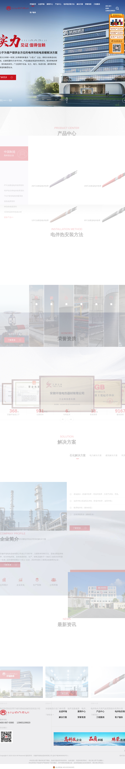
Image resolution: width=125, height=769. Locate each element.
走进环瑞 (41, 4)
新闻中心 (50, 4)
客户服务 (33, 12)
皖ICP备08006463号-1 (60, 755)
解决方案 (80, 4)
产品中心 (58, 4)
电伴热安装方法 (69, 4)
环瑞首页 (33, 4)
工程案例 (97, 4)
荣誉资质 (88, 4)
